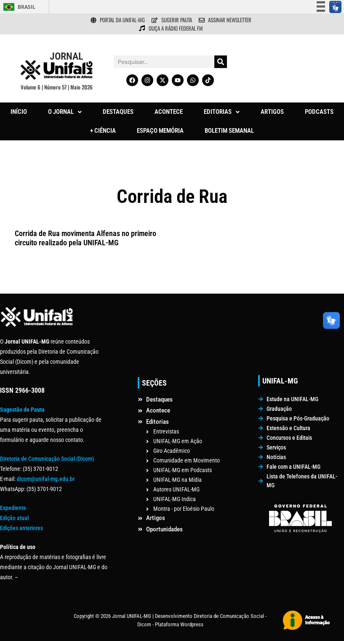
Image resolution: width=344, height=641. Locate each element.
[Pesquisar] (220, 61)
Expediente (13, 507)
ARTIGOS (272, 112)
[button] (64, 111)
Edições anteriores (21, 528)
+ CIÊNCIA (103, 130)
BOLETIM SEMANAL (229, 130)
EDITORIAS (222, 112)
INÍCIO (19, 112)
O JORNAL (65, 112)
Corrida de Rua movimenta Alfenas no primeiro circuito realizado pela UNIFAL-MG (85, 238)
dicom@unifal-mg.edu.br (46, 478)
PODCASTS (319, 112)
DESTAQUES (118, 112)
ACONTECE (169, 112)
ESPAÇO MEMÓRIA (160, 130)
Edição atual (14, 518)
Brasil (26, 7)
